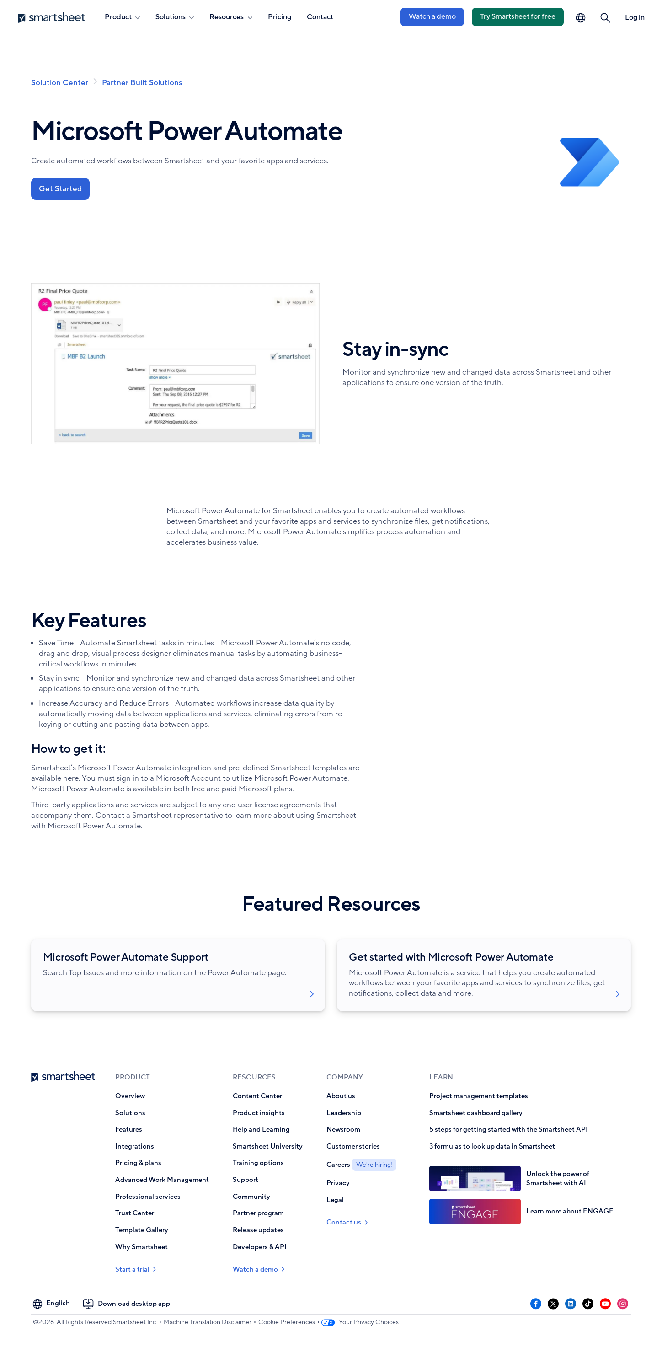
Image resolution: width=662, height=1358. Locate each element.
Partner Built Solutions (142, 82)
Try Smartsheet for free (517, 16)
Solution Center (59, 82)
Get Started (60, 189)
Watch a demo (432, 16)
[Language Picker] (580, 17)
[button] (605, 17)
